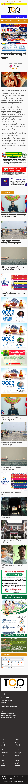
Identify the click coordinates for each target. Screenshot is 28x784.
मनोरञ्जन (17, 760)
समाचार (11, 20)
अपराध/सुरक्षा (4, 753)
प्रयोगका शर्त (21, 782)
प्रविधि (16, 742)
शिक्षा (2, 760)
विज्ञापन (15, 782)
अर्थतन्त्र (24, 20)
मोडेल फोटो (17, 766)
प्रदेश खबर (3, 750)
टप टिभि (17, 763)
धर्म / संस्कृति (18, 753)
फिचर (2, 755)
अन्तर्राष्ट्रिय (3, 745)
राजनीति (17, 20)
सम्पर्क (10, 782)
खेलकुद (3, 766)
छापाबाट (17, 755)
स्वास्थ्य (3, 763)
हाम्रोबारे (6, 782)
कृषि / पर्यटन (18, 745)
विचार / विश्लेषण (18, 750)
